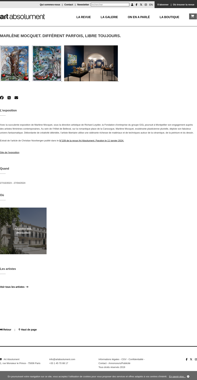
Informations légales (108, 359)
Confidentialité (136, 359)
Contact (68, 4)
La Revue (83, 17)
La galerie (109, 17)
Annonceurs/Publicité (119, 363)
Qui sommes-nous (50, 4)
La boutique (169, 17)
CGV (123, 359)
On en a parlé (139, 17)
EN (151, 4)
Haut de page (27, 329)
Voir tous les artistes (14, 286)
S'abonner (163, 4)
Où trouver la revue (183, 4)
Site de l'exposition (9, 152)
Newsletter (83, 4)
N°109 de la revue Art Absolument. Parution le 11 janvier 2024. (91, 140)
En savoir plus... (177, 376)
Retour (5, 329)
